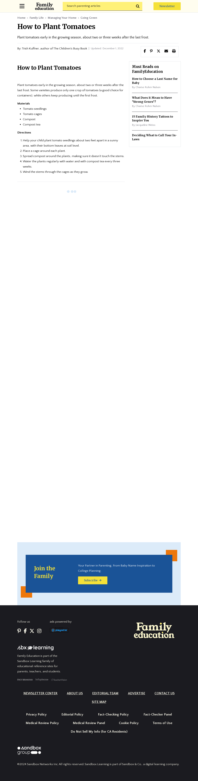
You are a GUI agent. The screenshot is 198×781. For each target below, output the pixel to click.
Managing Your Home (62, 18)
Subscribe (92, 580)
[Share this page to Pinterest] (151, 51)
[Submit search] (138, 6)
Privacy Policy (36, 714)
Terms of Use (162, 723)
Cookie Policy (129, 723)
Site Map (99, 702)
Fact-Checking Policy (113, 714)
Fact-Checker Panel (158, 714)
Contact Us (165, 693)
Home (21, 18)
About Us (75, 693)
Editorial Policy (72, 714)
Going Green (88, 18)
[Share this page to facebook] (145, 51)
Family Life (37, 18)
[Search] (102, 6)
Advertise (136, 693)
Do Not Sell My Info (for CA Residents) (99, 731)
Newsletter (167, 6)
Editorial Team (105, 693)
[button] (158, 51)
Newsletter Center (40, 693)
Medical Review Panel (89, 723)
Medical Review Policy (42, 723)
